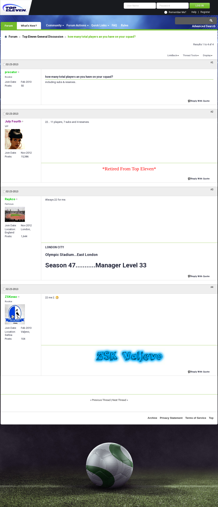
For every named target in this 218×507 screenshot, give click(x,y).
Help (193, 12)
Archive (152, 417)
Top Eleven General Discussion (42, 36)
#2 (212, 111)
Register (205, 12)
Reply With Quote (199, 100)
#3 (212, 189)
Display (207, 55)
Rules (124, 25)
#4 (212, 287)
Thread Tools (190, 55)
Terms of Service (195, 417)
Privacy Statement (171, 417)
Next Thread (119, 399)
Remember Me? (177, 12)
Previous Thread (101, 399)
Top (211, 417)
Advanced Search (203, 26)
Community (53, 25)
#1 (212, 62)
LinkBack (172, 55)
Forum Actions (76, 25)
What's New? (29, 25)
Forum (9, 25)
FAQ (114, 25)
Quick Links (99, 25)
